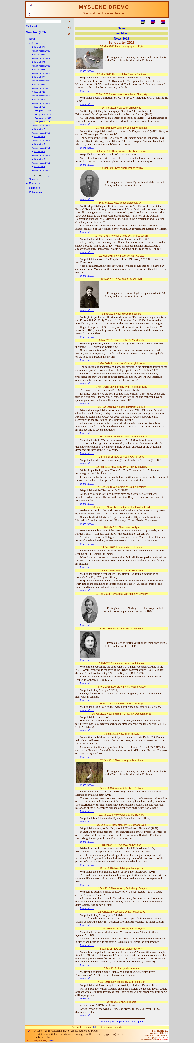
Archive (35, 44)
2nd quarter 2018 (43, 122)
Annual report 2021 (41, 83)
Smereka (51, 1040)
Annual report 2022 (41, 75)
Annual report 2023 (41, 68)
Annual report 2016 (41, 137)
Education (34, 190)
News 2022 (39, 79)
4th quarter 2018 (43, 114)
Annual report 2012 (41, 168)
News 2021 (39, 87)
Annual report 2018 (41, 107)
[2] (49, 181)
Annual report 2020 (41, 91)
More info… (87, 70)
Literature (34, 195)
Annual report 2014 (41, 153)
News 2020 (39, 95)
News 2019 (39, 103)
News (32, 39)
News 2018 (39, 111)
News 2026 (39, 48)
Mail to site (32, 26)
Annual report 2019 (41, 99)
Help (94, 1027)
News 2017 (39, 133)
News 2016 (39, 141)
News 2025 (39, 56)
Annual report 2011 (41, 176)
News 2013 (39, 164)
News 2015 (39, 149)
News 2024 (39, 64)
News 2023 (39, 71)
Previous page (107, 1021)
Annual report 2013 (41, 160)
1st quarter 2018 (43, 125)
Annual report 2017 (41, 129)
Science (33, 185)
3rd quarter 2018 (43, 118)
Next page (137, 1021)
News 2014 (39, 156)
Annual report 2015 (41, 145)
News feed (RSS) (36, 32)
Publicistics (35, 199)
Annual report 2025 (41, 52)
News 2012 (39, 172)
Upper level (123, 1021)
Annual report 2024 (41, 60)
